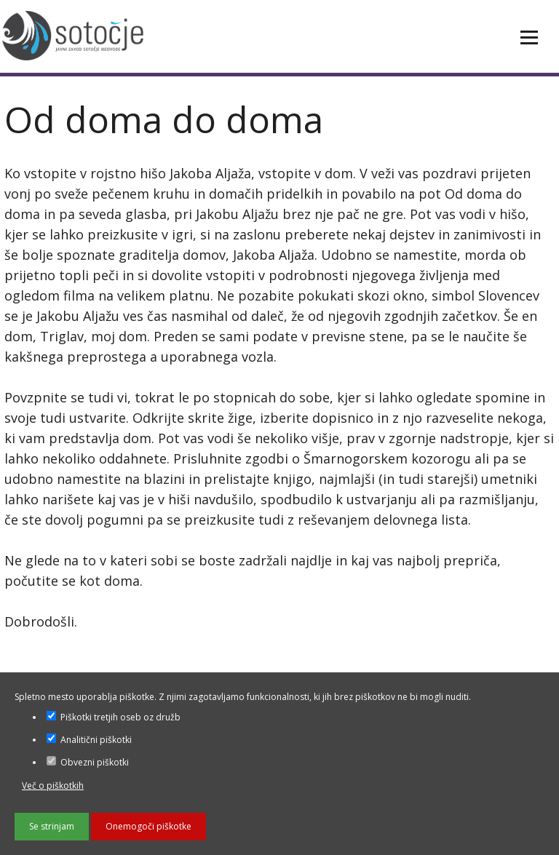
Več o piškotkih (53, 785)
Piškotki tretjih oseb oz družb (114, 717)
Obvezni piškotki (88, 762)
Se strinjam (51, 826)
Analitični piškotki (89, 739)
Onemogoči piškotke (148, 826)
